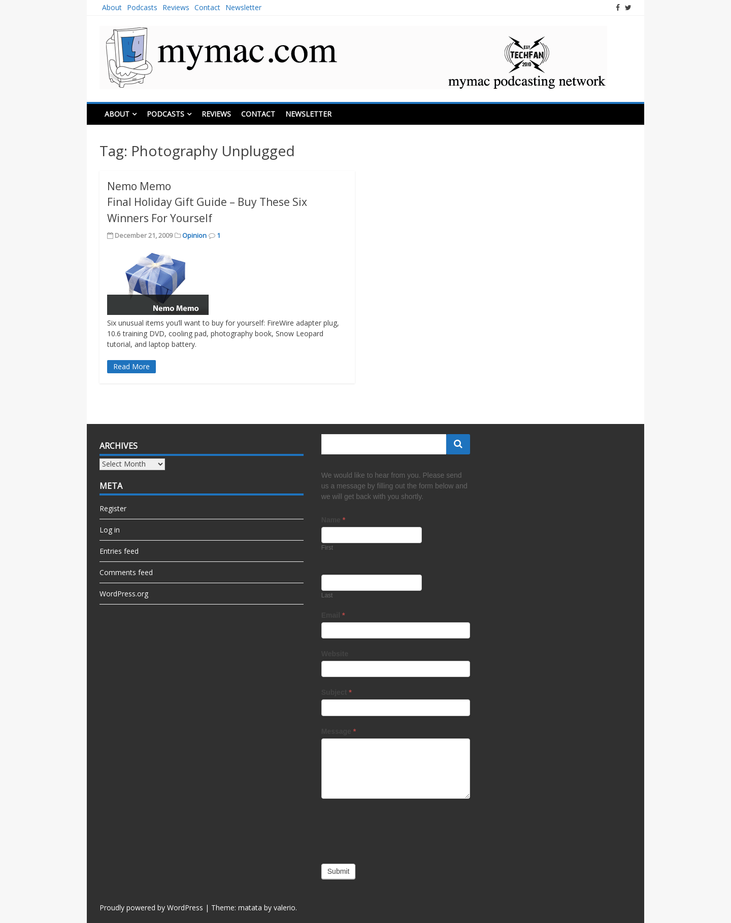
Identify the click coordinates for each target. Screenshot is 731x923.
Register (112, 508)
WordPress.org (123, 593)
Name (333, 520)
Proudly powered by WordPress (151, 907)
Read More (131, 366)
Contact (207, 7)
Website (334, 654)
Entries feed (119, 551)
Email (333, 615)
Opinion (194, 235)
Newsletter (243, 7)
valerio (284, 907)
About (112, 7)
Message (338, 731)
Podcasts (142, 7)
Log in (109, 530)
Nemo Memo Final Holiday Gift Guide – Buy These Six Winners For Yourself (207, 202)
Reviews (175, 7)
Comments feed (126, 572)
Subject (336, 692)
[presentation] (398, 828)
